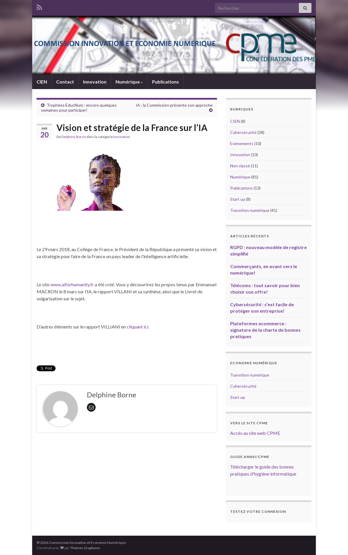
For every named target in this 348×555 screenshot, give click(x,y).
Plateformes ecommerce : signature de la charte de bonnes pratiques (265, 330)
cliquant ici (137, 326)
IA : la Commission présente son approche (174, 105)
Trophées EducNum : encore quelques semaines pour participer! (79, 108)
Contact (65, 81)
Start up (237, 199)
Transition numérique (249, 210)
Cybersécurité (243, 132)
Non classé (240, 165)
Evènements (241, 143)
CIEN (42, 81)
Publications (165, 81)
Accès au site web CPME (255, 433)
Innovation (94, 81)
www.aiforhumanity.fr (71, 284)
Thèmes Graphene (85, 548)
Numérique (129, 81)
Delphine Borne (73, 137)
